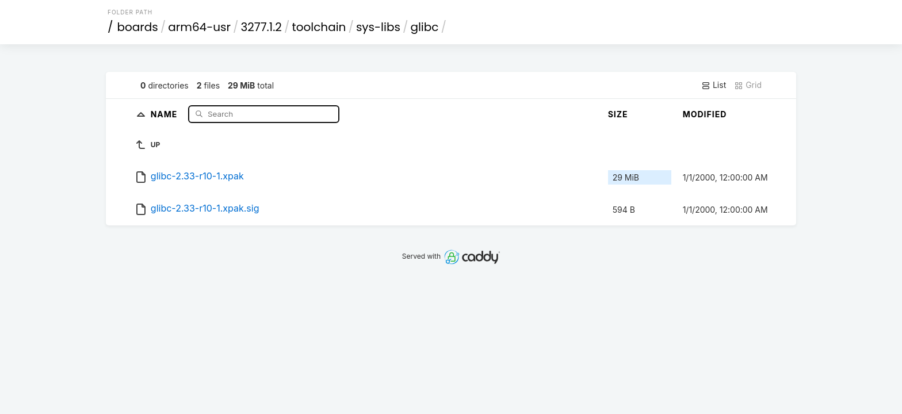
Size (618, 114)
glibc (424, 27)
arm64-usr (199, 27)
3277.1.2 (260, 27)
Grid (748, 85)
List (713, 85)
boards (137, 27)
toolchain (319, 27)
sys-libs (378, 27)
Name (165, 113)
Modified (705, 114)
